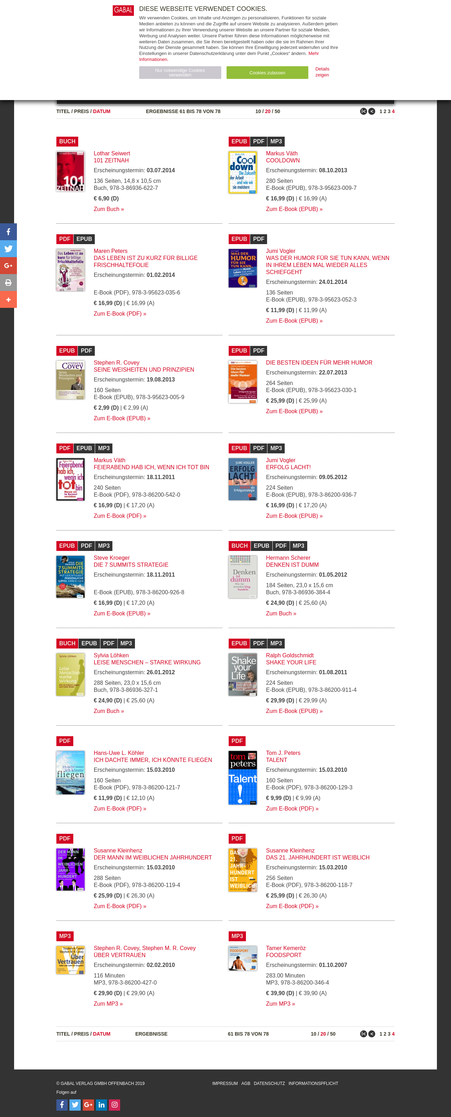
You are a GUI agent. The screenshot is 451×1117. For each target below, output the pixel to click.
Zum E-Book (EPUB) (292, 209)
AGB (245, 1083)
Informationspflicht (313, 1083)
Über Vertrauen (120, 955)
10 (258, 111)
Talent (276, 760)
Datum (102, 111)
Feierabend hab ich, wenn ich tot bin (151, 467)
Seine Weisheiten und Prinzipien (144, 370)
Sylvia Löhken (111, 655)
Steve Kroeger (112, 558)
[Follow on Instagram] (114, 1105)
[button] (8, 231)
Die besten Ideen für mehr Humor (319, 363)
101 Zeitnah (111, 160)
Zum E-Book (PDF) (118, 314)
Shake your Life (291, 662)
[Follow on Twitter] (75, 1105)
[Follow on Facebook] (62, 1105)
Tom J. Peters (283, 753)
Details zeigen (322, 71)
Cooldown (283, 160)
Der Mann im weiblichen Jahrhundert (153, 858)
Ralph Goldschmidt (290, 655)
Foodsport (284, 955)
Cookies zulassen (267, 72)
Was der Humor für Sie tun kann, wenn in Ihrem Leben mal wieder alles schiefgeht (327, 265)
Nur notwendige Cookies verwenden (180, 72)
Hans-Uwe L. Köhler (119, 753)
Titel (63, 111)
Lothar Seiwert (112, 153)
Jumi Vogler (281, 251)
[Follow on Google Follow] (88, 1105)
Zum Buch (106, 209)
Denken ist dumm (292, 565)
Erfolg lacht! (288, 467)
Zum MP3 (106, 1004)
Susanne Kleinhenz (118, 851)
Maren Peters (111, 251)
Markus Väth (282, 153)
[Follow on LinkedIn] (101, 1105)
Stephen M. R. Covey (169, 948)
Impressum (225, 1083)
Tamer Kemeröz (286, 948)
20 (268, 111)
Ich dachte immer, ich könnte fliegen (153, 760)
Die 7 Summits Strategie (131, 565)
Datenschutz (269, 1083)
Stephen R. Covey (117, 363)
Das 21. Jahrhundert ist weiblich (318, 858)
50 (277, 111)
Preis (81, 111)
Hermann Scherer (288, 558)
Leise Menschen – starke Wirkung (147, 662)
